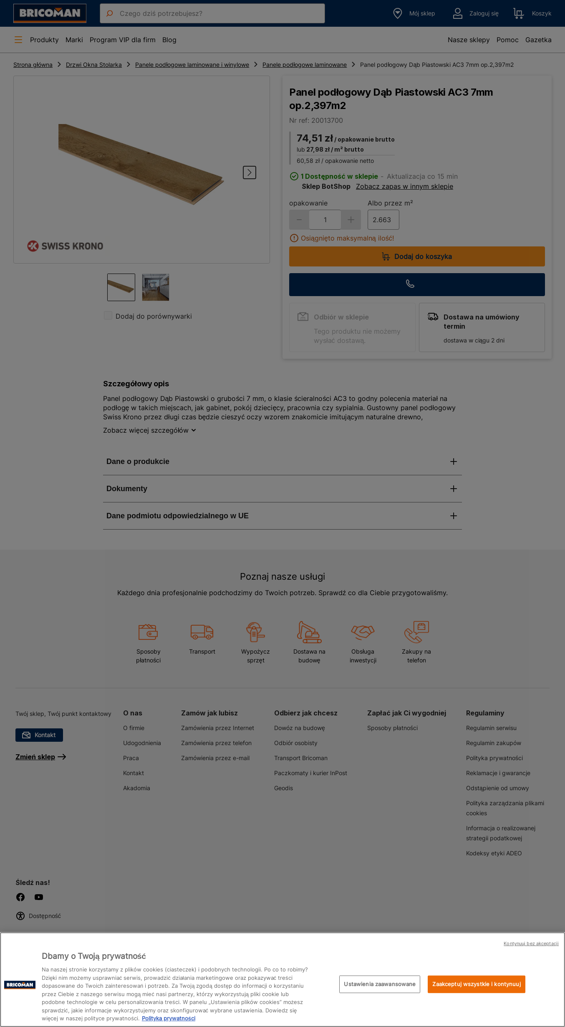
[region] (282, 979)
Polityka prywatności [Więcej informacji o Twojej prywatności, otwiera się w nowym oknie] (168, 1018)
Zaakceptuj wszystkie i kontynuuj (476, 984)
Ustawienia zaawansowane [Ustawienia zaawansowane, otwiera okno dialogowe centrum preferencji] (380, 984)
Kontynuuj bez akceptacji (531, 943)
